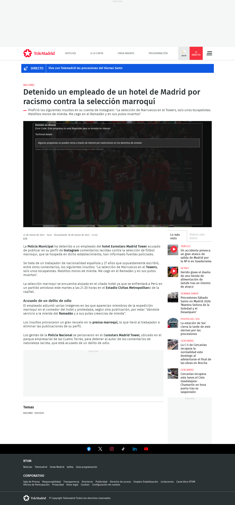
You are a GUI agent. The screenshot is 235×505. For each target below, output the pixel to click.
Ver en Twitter (100, 449)
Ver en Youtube (146, 449)
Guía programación (86, 467)
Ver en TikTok (123, 449)
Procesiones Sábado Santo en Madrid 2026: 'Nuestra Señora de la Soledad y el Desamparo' (173, 297)
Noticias (70, 53)
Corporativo (33, 475)
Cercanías (187, 341)
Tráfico (185, 246)
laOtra (70, 467)
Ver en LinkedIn (134, 449)
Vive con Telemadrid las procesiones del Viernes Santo (86, 68)
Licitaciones (167, 482)
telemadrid (34, 498)
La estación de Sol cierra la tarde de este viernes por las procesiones (173, 323)
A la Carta (96, 53)
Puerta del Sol (190, 319)
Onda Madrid (126, 53)
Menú (209, 53)
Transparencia (71, 482)
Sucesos (39, 413)
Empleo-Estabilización (146, 482)
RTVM (27, 461)
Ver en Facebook (89, 449)
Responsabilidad (51, 482)
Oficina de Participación (36, 485)
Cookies (85, 485)
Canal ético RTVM (185, 482)
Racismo (29, 85)
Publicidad (101, 482)
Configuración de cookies (106, 485)
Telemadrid (41, 467)
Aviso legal (72, 485)
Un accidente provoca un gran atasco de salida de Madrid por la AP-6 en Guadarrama (173, 250)
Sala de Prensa (31, 482)
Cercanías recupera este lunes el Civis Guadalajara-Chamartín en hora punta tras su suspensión (173, 373)
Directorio (87, 482)
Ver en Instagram (111, 449)
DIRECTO (37, 68)
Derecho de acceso (120, 482)
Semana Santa (189, 293)
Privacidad (58, 485)
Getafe (185, 268)
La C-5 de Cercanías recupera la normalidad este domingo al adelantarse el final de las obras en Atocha (173, 344)
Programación (158, 53)
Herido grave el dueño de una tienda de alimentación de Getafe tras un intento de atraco (173, 272)
